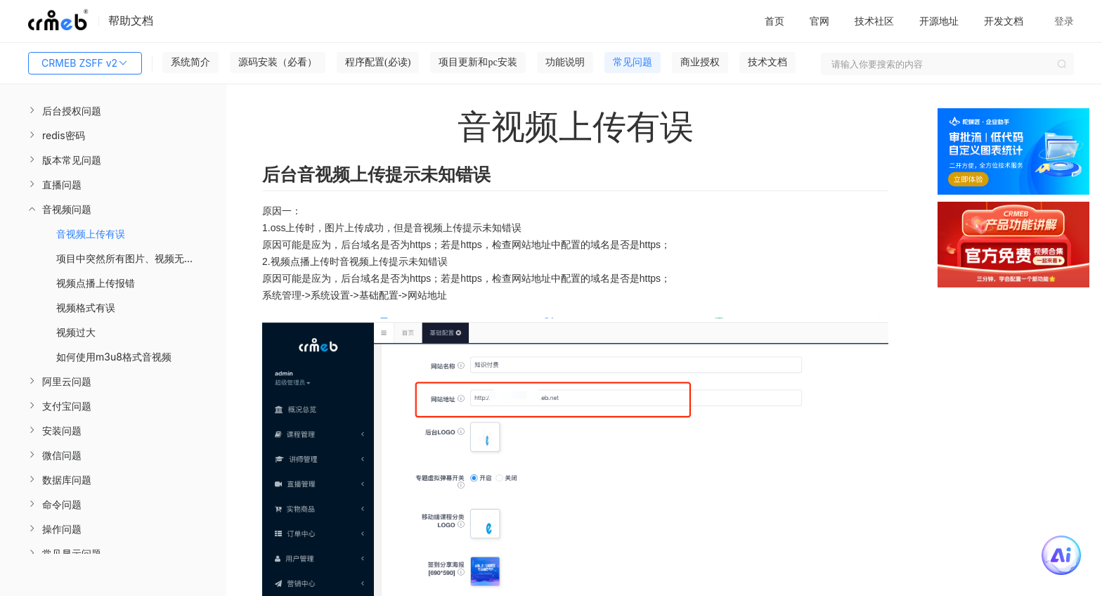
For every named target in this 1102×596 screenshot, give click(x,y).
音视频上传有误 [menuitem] (90, 234)
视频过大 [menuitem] (76, 332)
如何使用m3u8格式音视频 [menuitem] (113, 357)
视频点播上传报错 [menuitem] (95, 283)
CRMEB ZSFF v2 (85, 63)
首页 (774, 21)
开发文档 (1003, 21)
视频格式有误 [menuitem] (85, 307)
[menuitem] (113, 110)
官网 (819, 21)
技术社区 (874, 21)
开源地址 (939, 21)
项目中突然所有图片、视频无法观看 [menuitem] (135, 258)
